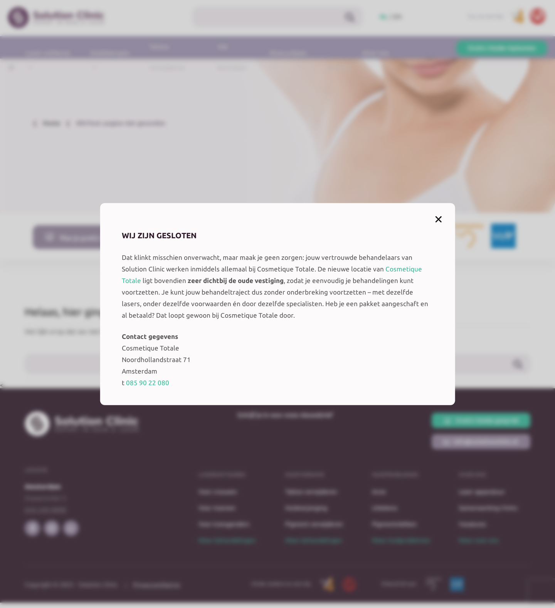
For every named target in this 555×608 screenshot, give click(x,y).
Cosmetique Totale (230, 274)
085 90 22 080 (170, 388)
